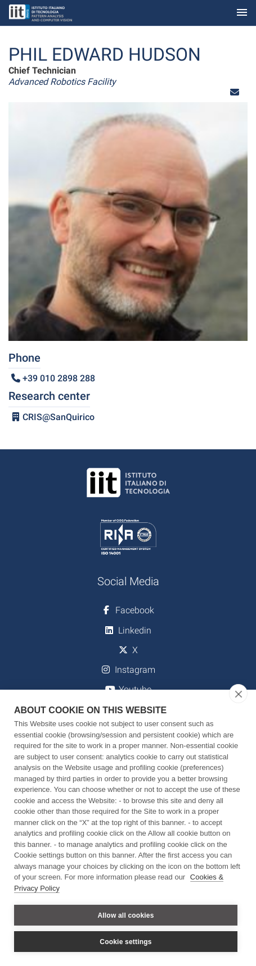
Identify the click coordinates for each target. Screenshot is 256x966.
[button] (234, 92)
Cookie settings (125, 942)
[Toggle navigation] (242, 13)
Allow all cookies (125, 915)
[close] (238, 693)
